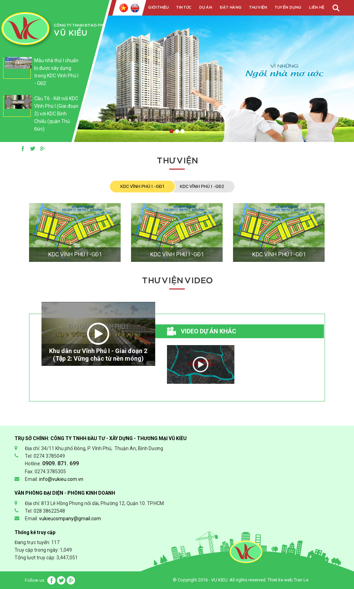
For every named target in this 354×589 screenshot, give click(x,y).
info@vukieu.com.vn (61, 479)
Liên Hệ (316, 7)
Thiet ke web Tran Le (288, 579)
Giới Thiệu (158, 7)
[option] (41, 75)
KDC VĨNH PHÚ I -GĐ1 (142, 186)
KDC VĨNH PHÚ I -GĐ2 (202, 186)
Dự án (205, 7)
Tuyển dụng (287, 7)
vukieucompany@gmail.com (70, 518)
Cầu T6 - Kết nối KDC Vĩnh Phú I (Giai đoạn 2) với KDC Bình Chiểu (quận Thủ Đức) (56, 114)
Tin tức (183, 7)
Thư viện (258, 7)
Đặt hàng (230, 7)
